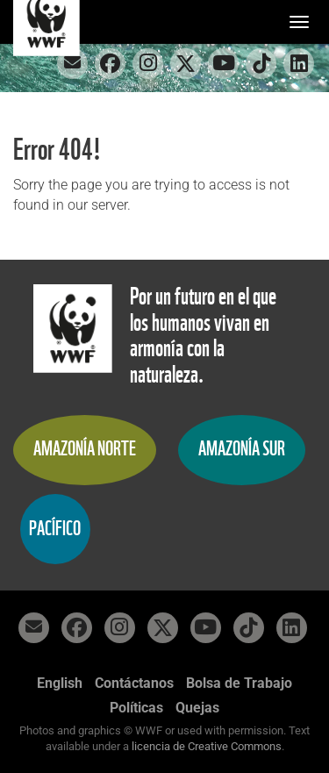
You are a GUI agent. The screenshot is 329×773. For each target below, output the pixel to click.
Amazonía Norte (84, 449)
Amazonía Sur (241, 449)
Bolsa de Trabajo (239, 683)
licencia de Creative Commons (207, 746)
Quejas (197, 707)
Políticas (136, 707)
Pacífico (55, 528)
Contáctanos (134, 683)
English (59, 683)
